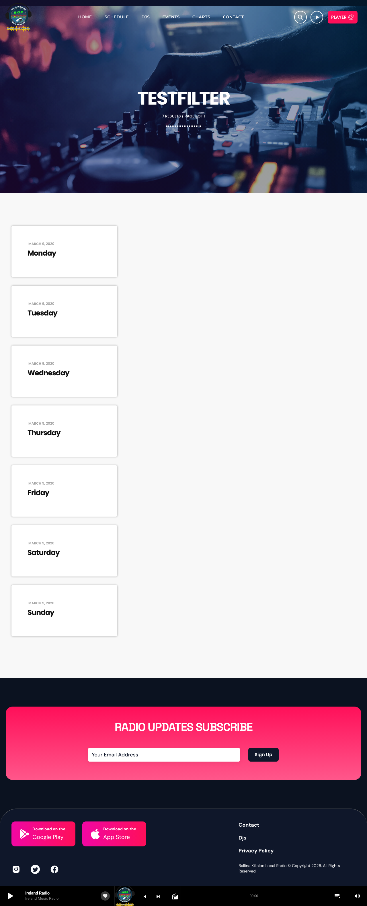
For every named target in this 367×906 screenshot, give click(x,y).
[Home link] (18, 17)
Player (339, 17)
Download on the (48, 829)
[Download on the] (24, 834)
